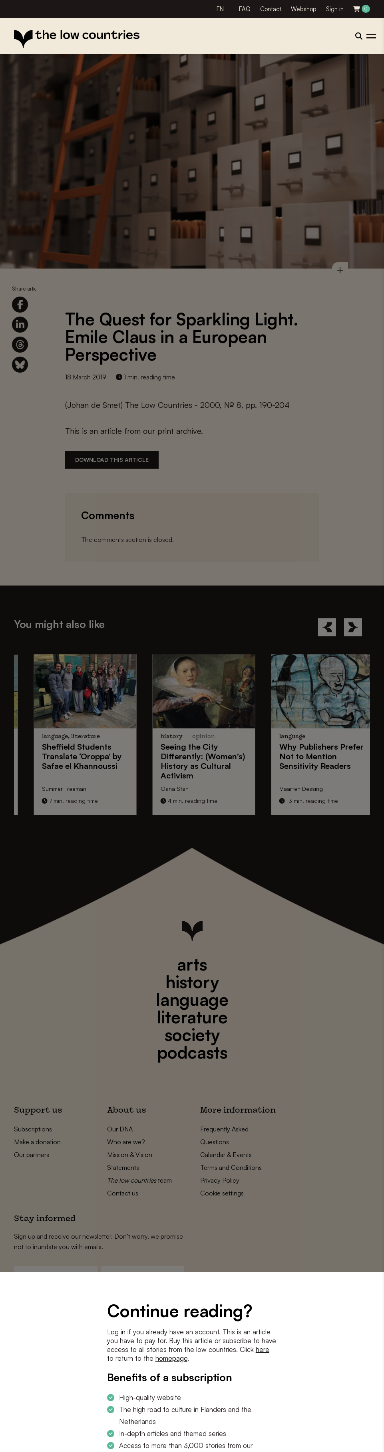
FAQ (245, 9)
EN (220, 9)
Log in (116, 1332)
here (262, 1349)
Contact (270, 9)
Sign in (335, 9)
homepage (171, 1358)
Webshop (303, 9)
